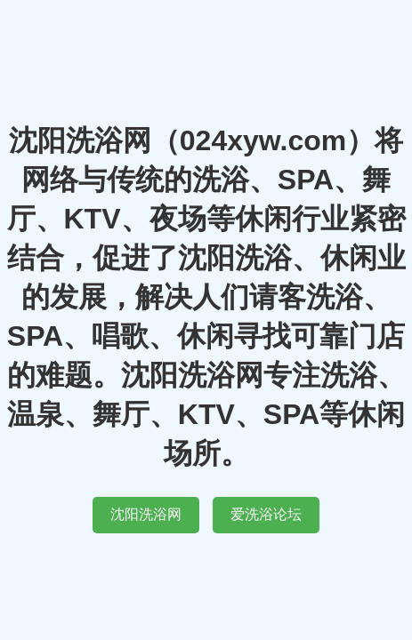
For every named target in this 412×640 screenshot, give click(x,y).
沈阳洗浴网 (146, 514)
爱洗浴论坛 (266, 514)
